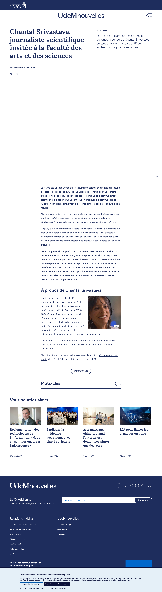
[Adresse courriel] (98, 505)
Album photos (15, 539)
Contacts (13, 559)
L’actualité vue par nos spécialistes (23, 529)
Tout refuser (49, 584)
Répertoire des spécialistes (20, 534)
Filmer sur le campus (18, 544)
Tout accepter (63, 584)
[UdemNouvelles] (81, 17)
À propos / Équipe (64, 529)
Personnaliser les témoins (31, 584)
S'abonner (143, 505)
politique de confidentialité (36, 588)
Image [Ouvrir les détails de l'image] (156, 181)
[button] (148, 17)
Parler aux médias (17, 554)
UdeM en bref (15, 549)
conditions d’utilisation (58, 588)
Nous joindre (62, 534)
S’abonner (61, 539)
